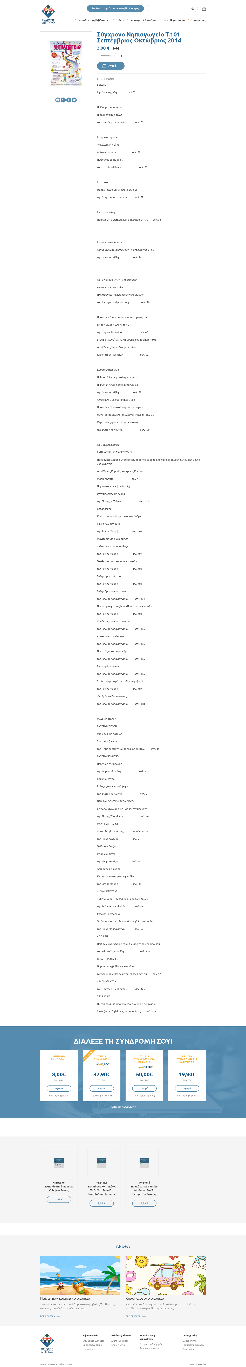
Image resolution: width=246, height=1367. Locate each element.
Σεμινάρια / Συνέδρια (143, 19)
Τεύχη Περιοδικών (173, 19)
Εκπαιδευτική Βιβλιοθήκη (94, 19)
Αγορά (112, 65)
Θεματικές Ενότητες (93, 1340)
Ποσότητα (106, 55)
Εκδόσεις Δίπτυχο (92, 1344)
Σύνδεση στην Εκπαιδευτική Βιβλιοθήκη (115, 8)
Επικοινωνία (118, 1344)
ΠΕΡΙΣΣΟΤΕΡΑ (47, 1316)
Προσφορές (198, 19)
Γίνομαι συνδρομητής (151, 1344)
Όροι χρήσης (189, 1340)
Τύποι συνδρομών (149, 1348)
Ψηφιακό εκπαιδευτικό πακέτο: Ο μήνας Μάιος (59, 1186)
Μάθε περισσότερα (123, 1107)
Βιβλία (120, 19)
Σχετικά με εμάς (119, 1340)
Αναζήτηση (193, 8)
